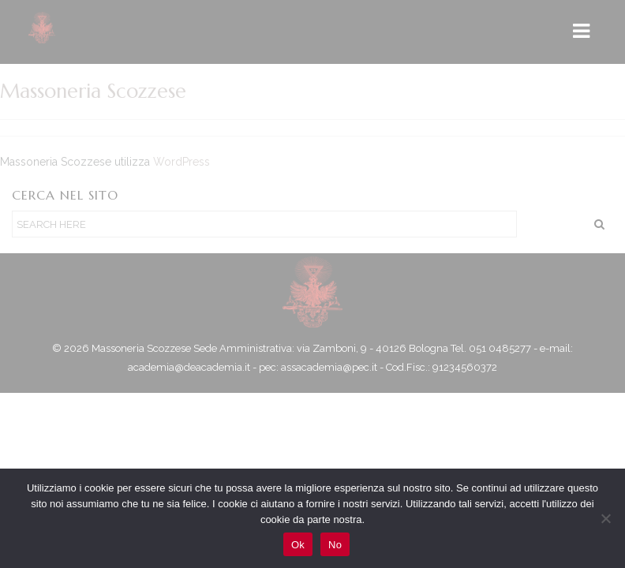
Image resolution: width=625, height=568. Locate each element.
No (335, 545)
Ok (298, 545)
